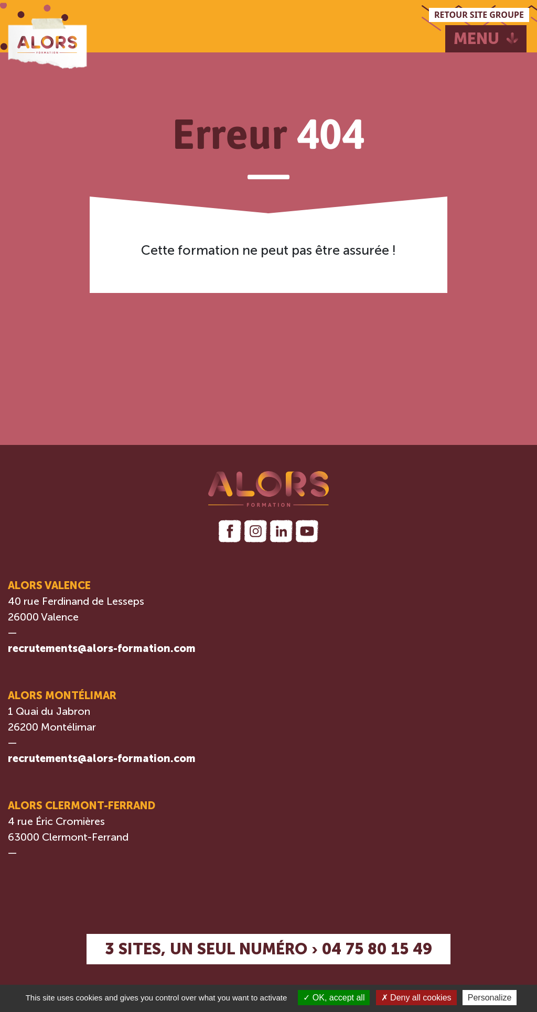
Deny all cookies (416, 997)
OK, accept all (333, 997)
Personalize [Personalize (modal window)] (490, 997)
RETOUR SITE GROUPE (479, 14)
